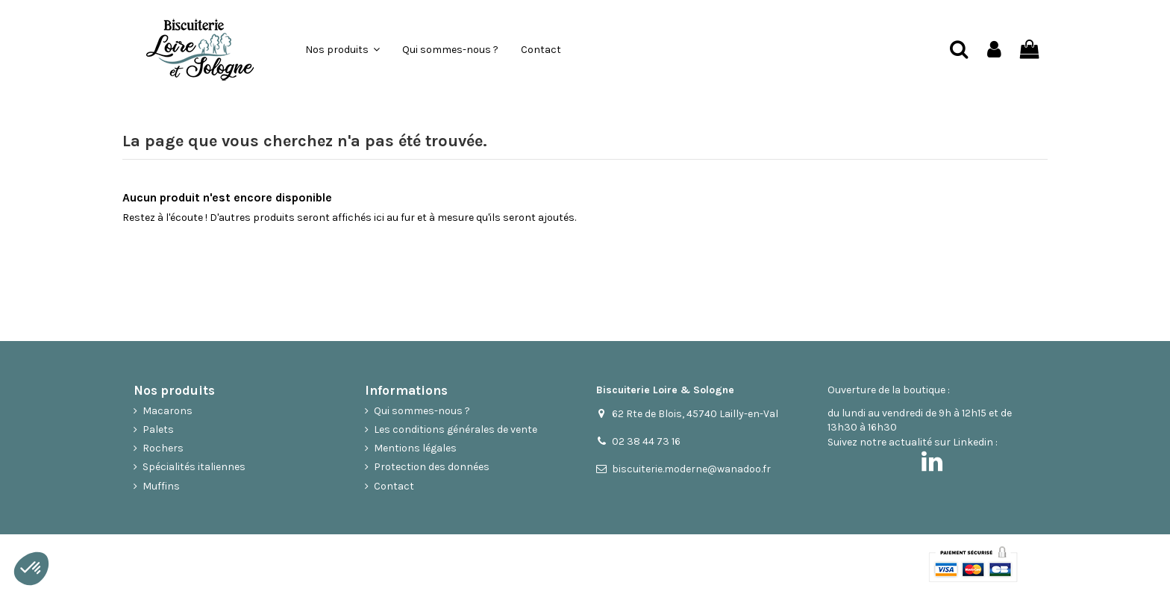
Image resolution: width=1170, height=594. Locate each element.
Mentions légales (415, 448)
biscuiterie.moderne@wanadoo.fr (691, 469)
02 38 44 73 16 (646, 441)
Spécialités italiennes (194, 466)
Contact (394, 486)
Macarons (168, 410)
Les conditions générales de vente (455, 429)
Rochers (163, 448)
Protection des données (431, 466)
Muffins (161, 486)
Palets (158, 429)
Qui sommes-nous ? (422, 410)
